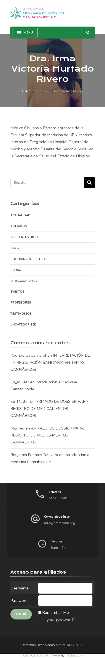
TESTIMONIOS (21, 314)
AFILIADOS (18, 226)
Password (19, 600)
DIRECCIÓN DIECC (24, 281)
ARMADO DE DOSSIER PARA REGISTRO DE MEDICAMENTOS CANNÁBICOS (49, 408)
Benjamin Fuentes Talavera (34, 454)
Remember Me (55, 612)
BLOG (14, 248)
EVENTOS (17, 292)
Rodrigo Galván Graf (28, 355)
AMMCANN (65, 645)
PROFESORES (20, 302)
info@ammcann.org (59, 523)
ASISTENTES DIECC (24, 237)
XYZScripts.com (74, 655)
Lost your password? (56, 619)
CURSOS (16, 270)
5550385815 (59, 498)
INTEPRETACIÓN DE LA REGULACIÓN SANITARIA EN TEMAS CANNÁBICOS (50, 362)
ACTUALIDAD (20, 215)
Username (19, 588)
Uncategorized (23, 324)
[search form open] (88, 32)
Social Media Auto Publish (37, 655)
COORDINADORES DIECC (29, 259)
